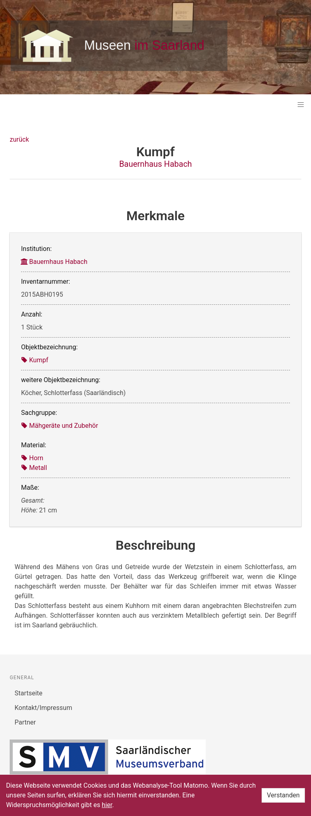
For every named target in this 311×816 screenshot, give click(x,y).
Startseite (29, 693)
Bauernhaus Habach (155, 164)
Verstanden (283, 795)
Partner (25, 722)
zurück (19, 139)
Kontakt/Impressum (43, 708)
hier (107, 805)
